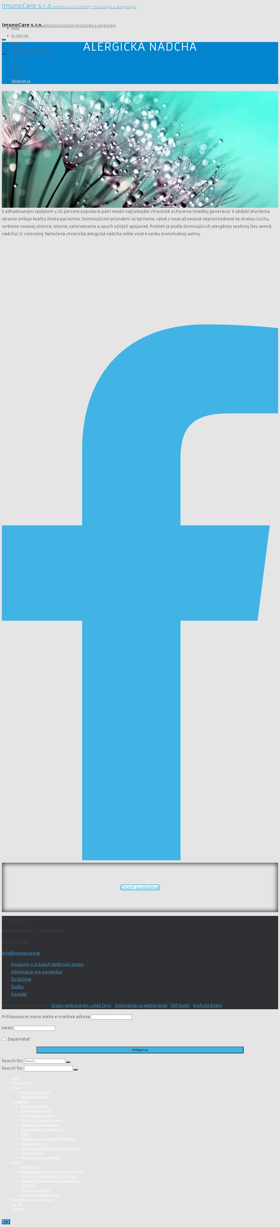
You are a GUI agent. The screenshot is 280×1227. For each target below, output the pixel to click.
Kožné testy (30, 1166)
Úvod (15, 1078)
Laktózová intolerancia (40, 1124)
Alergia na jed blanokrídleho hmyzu (49, 1148)
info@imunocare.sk (21, 953)
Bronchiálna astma (36, 1110)
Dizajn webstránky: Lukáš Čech (81, 1005)
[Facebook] (140, 859)
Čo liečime (19, 36)
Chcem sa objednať (140, 887)
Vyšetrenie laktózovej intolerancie (49, 1176)
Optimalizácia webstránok (141, 1005)
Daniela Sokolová (35, 1096)
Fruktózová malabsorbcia (42, 1120)
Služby (16, 43)
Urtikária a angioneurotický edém (48, 1138)
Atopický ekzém (34, 1143)
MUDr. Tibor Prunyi (36, 1092)
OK (6, 1221)
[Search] (4, 39)
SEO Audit (180, 1005)
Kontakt (17, 73)
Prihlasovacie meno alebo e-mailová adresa (46, 1016)
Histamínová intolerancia (42, 1129)
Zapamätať (16, 1039)
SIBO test (28, 1185)
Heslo (7, 1028)
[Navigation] (4, 53)
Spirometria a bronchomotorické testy (52, 1171)
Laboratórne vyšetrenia (40, 1194)
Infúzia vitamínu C (35, 1190)
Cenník (16, 58)
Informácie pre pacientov (31, 51)
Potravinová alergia (37, 1115)
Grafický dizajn (207, 1005)
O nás (15, 66)
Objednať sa (21, 81)
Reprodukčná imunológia (41, 1157)
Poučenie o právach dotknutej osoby (47, 964)
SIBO (25, 1134)
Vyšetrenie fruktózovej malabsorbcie (51, 1180)
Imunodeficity (32, 1152)
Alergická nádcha (34, 1106)
